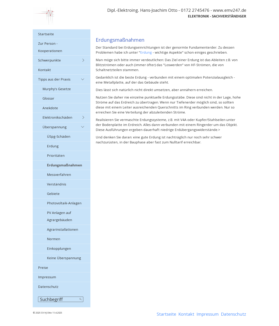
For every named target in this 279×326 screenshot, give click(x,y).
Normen (53, 239)
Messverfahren (59, 174)
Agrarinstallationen (62, 229)
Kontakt (44, 70)
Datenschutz (48, 286)
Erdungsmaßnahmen (64, 165)
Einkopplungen (59, 248)
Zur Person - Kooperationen (50, 47)
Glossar (48, 98)
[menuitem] (61, 34)
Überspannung (55, 127)
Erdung (53, 146)
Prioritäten (56, 155)
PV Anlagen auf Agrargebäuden (59, 216)
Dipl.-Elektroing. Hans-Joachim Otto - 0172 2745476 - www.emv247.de (176, 10)
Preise (43, 267)
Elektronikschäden (57, 117)
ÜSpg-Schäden (58, 136)
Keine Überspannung (64, 258)
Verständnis (56, 184)
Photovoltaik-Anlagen (64, 203)
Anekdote (50, 108)
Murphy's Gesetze (57, 89)
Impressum (47, 277)
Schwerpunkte (49, 60)
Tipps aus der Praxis (54, 79)
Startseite (46, 34)
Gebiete (53, 193)
